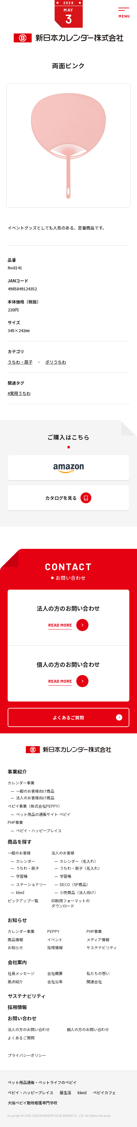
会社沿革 (55, 988)
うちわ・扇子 (20, 362)
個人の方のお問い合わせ (88, 1036)
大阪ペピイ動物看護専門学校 (32, 1106)
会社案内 (17, 968)
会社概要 (55, 980)
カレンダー (25, 867)
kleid (20, 899)
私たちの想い (98, 980)
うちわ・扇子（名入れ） (81, 874)
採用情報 (55, 954)
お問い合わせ (22, 1024)
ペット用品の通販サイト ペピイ (43, 821)
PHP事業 (15, 829)
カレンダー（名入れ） (79, 867)
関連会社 (94, 988)
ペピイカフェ (104, 1096)
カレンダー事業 (21, 789)
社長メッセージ (21, 980)
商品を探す (20, 848)
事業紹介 (17, 778)
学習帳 (21, 882)
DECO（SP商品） (75, 891)
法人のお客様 (62, 859)
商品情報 (15, 946)
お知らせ (17, 926)
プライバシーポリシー (27, 1062)
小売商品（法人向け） (79, 899)
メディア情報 (98, 946)
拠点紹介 (15, 988)
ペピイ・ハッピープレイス (39, 837)
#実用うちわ (19, 393)
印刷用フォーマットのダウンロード (70, 910)
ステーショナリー (31, 891)
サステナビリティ (102, 954)
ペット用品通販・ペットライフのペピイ (42, 1085)
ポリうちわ (55, 362)
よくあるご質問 (21, 1044)
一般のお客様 (19, 859)
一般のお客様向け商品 (35, 797)
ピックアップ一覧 (23, 907)
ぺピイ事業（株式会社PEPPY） (35, 812)
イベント (55, 946)
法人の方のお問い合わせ (29, 1036)
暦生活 (65, 1096)
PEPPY (53, 938)
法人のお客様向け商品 (35, 804)
